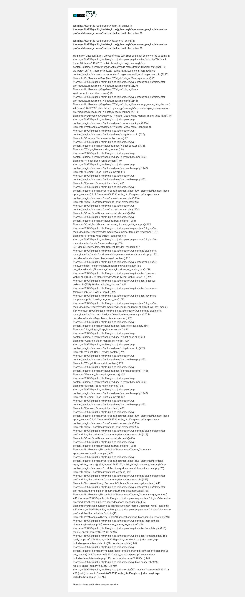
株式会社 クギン (91, 15)
